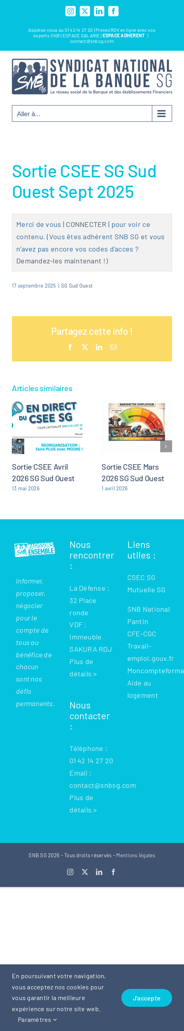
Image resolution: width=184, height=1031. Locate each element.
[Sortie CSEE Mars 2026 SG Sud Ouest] (137, 404)
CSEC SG (141, 577)
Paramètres (37, 1019)
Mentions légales (135, 855)
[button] (18, 446)
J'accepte (147, 998)
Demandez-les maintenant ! (61, 260)
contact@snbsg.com (92, 41)
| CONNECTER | (86, 224)
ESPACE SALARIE (82, 35)
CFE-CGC (142, 633)
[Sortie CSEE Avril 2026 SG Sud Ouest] (47, 404)
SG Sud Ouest (77, 285)
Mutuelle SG (146, 589)
